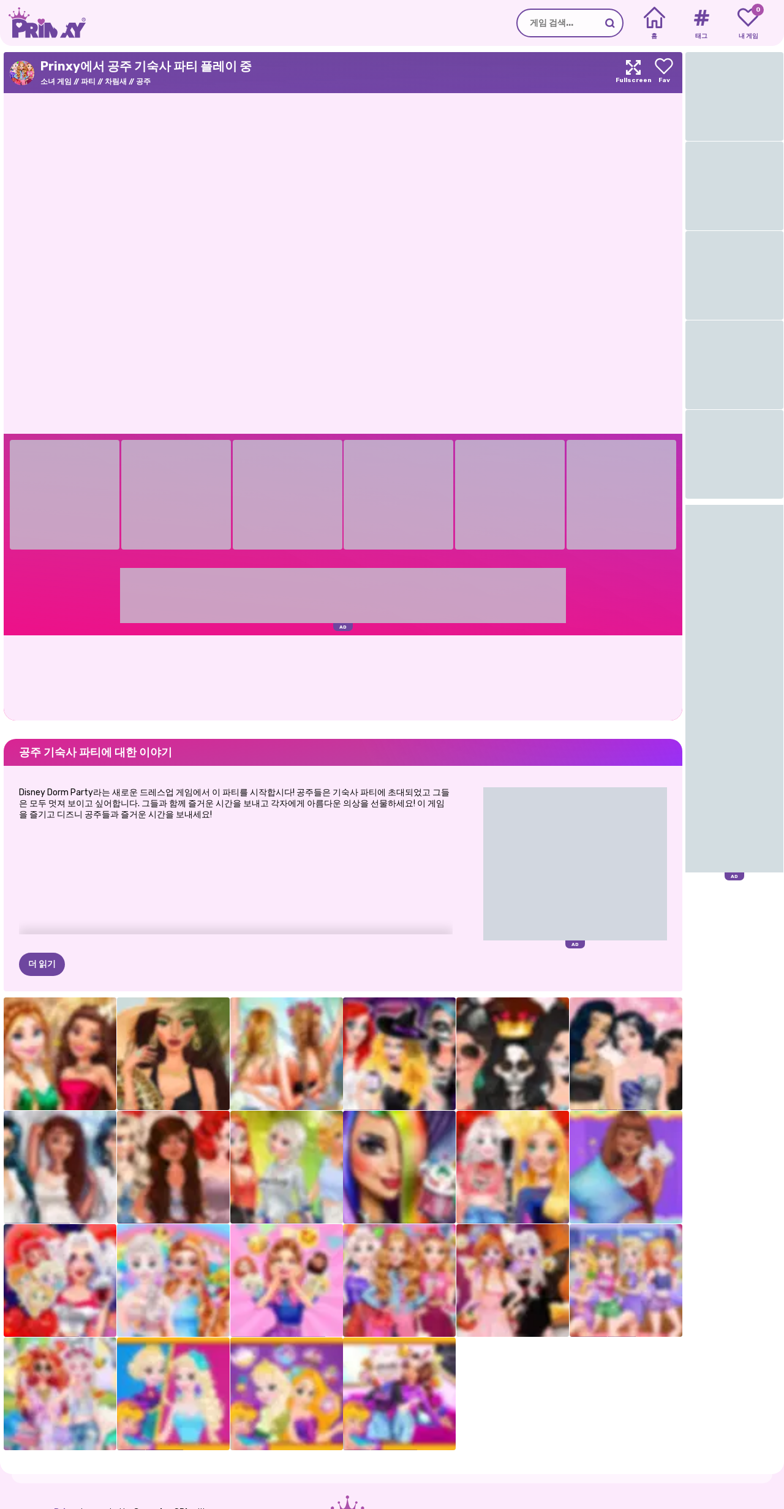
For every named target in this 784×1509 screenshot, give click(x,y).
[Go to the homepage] (43, 23)
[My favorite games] (748, 23)
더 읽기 (42, 964)
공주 (143, 81)
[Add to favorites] (664, 72)
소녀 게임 (56, 81)
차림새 (116, 81)
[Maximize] (633, 72)
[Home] (654, 23)
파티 (88, 81)
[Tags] (701, 23)
